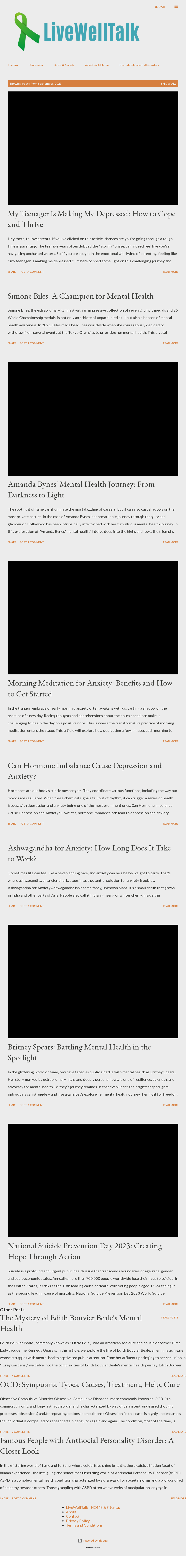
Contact (73, 1516)
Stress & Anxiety (64, 64)
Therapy (13, 64)
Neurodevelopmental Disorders (139, 64)
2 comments (21, 1431)
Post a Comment (32, 271)
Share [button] (12, 271)
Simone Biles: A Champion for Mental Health (81, 295)
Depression (36, 64)
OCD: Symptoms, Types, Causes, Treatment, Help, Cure (90, 1384)
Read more (170, 271)
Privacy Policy (78, 1520)
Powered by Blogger (93, 1540)
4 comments (21, 1375)
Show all (169, 83)
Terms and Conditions (84, 1525)
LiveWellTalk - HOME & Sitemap (93, 1507)
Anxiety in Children (97, 64)
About (71, 1512)
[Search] (160, 6)
